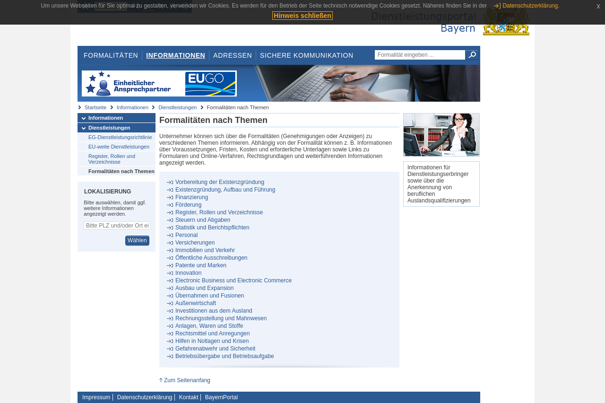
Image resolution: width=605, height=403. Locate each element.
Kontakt (189, 397)
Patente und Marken (200, 265)
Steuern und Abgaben (202, 220)
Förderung (188, 205)
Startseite (95, 107)
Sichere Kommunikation (307, 55)
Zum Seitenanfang (187, 380)
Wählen (137, 240)
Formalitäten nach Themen (121, 171)
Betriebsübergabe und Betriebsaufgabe (224, 356)
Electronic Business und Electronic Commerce (233, 280)
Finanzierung (191, 197)
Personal (186, 235)
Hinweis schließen (302, 15)
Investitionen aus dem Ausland (213, 310)
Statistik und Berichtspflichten (212, 227)
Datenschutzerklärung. (530, 5)
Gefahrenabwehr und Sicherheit (215, 348)
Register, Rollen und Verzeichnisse (111, 159)
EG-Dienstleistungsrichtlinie (120, 137)
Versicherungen (195, 242)
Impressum (96, 397)
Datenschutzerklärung (145, 397)
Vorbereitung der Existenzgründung (219, 182)
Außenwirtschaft (195, 303)
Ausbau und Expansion (204, 288)
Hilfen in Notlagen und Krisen (212, 341)
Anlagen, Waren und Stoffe (209, 326)
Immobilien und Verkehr (205, 250)
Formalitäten (111, 55)
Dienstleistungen (177, 107)
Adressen (232, 55)
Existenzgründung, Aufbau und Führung (225, 189)
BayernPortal (221, 397)
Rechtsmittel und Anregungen (212, 333)
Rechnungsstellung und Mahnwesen (221, 318)
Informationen (175, 55)
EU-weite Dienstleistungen (118, 146)
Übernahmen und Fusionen (209, 295)
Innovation (188, 273)
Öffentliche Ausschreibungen (211, 257)
